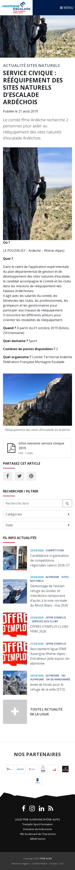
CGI (61, 863)
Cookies (53, 863)
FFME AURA (46, 858)
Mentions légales (21, 863)
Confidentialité (39, 863)
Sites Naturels (43, 65)
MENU (66, 7)
